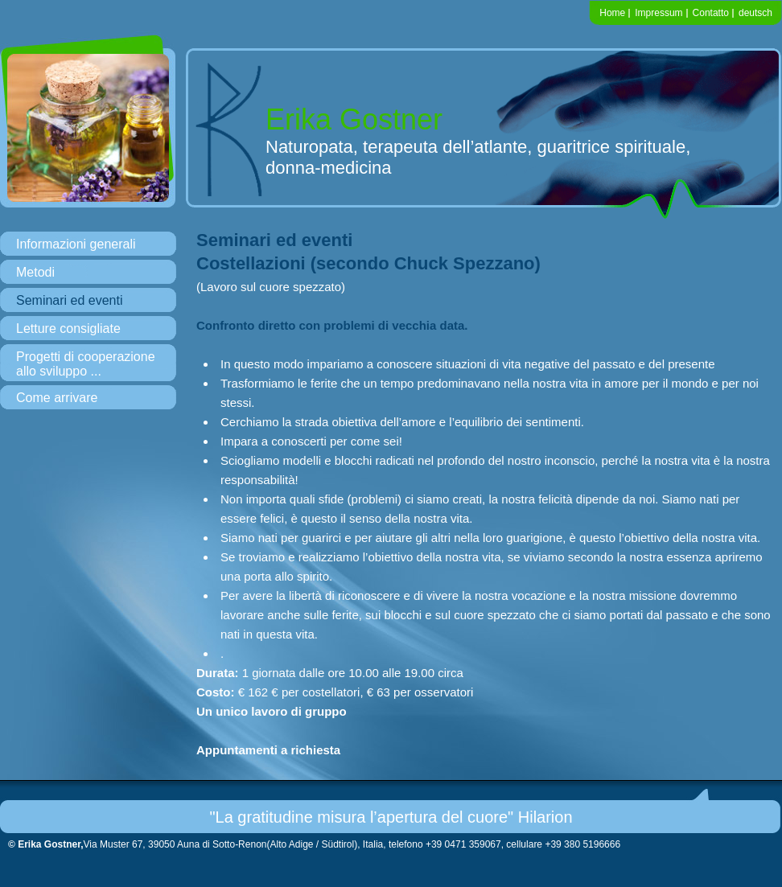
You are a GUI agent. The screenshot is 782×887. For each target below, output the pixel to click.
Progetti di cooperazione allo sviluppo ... (85, 364)
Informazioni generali (76, 244)
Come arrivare (56, 397)
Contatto (711, 12)
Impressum (658, 12)
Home (612, 12)
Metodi (35, 272)
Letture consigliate (68, 328)
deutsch (755, 12)
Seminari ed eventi (69, 300)
